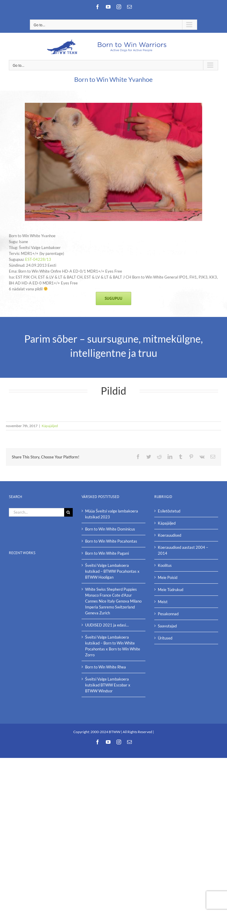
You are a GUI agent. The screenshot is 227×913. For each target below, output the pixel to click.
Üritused (165, 638)
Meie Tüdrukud (170, 589)
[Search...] (36, 512)
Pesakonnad (168, 613)
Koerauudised (169, 535)
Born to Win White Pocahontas (111, 541)
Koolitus (165, 565)
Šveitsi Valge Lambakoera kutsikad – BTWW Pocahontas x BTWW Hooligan (112, 571)
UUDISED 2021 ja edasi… (107, 625)
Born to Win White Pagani (107, 553)
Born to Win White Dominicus (110, 529)
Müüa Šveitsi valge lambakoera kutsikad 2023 (111, 514)
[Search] (68, 512)
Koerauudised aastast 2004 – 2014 (183, 550)
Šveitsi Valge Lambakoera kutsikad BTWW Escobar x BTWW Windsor (107, 685)
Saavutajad (167, 626)
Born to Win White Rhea (105, 667)
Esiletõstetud (169, 511)
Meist (163, 601)
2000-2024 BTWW (105, 732)
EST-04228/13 (38, 259)
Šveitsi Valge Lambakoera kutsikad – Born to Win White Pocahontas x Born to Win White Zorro (112, 646)
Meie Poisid (167, 577)
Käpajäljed (50, 426)
